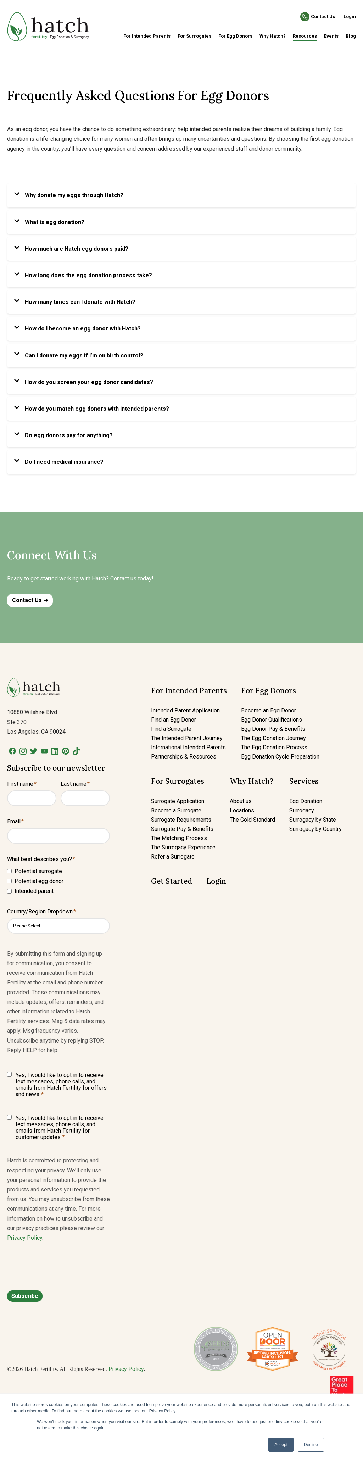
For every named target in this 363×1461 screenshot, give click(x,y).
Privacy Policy (24, 1237)
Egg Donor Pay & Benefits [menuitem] (273, 729)
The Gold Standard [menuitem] (252, 819)
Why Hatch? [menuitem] (272, 36)
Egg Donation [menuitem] (305, 801)
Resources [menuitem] (305, 36)
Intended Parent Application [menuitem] (185, 710)
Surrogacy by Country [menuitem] (315, 829)
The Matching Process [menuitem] (179, 838)
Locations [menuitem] (242, 810)
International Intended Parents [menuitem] (188, 747)
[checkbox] (58, 881)
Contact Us (323, 16)
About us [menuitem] (241, 801)
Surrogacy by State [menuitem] (312, 819)
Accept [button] (280, 1444)
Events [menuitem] (331, 36)
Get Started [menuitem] (171, 881)
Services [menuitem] (304, 781)
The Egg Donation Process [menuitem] (274, 747)
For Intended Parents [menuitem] (147, 36)
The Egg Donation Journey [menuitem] (273, 738)
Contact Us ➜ (30, 600)
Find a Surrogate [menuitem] (171, 729)
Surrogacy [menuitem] (301, 810)
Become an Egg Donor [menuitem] (268, 710)
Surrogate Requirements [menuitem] (181, 819)
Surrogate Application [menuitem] (177, 801)
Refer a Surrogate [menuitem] (173, 856)
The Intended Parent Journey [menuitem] (187, 738)
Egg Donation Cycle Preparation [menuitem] (280, 756)
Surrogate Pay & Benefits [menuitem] (182, 829)
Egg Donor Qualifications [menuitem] (271, 719)
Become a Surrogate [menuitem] (176, 810)
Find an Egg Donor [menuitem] (173, 719)
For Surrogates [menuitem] (194, 36)
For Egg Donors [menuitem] (235, 36)
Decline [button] (311, 1444)
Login (350, 16)
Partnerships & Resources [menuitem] (183, 756)
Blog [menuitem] (351, 36)
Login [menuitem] (216, 881)
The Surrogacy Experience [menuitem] (183, 847)
